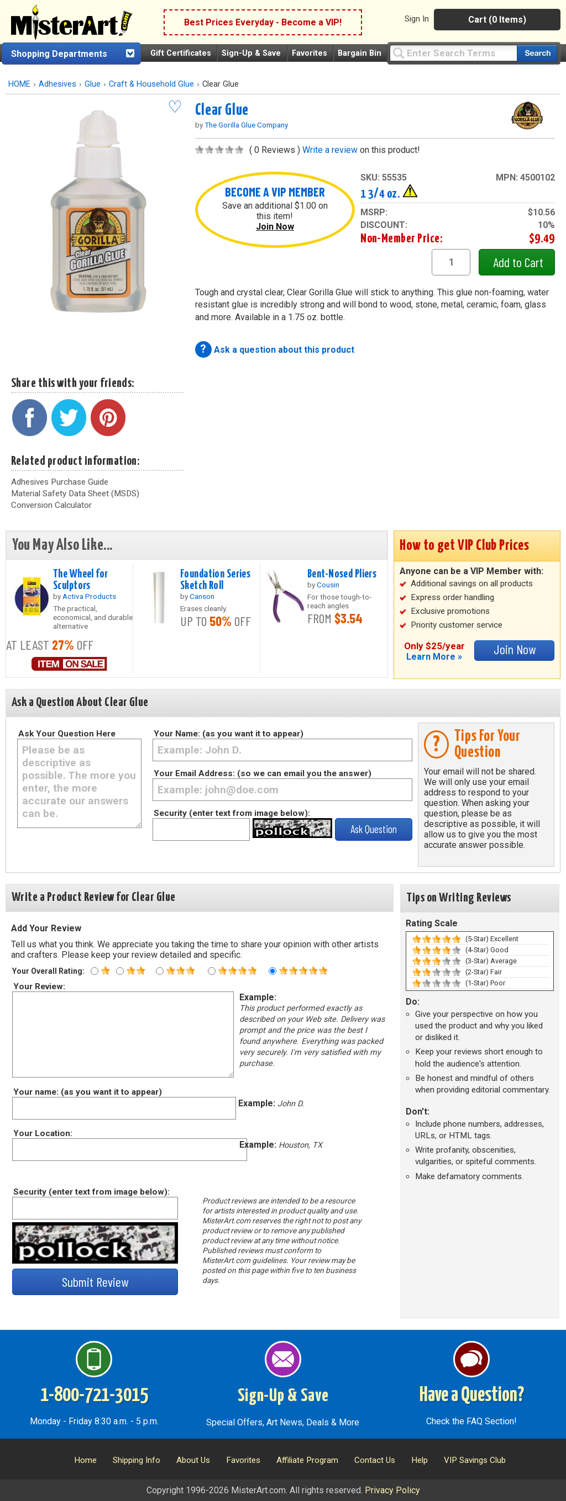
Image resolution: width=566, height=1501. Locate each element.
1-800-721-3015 (94, 1395)
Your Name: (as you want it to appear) (228, 734)
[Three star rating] (159, 971)
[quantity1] (451, 262)
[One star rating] (94, 971)
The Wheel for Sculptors (80, 580)
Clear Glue (222, 110)
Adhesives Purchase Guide (59, 482)
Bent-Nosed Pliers (341, 574)
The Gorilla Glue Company (246, 124)
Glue (93, 84)
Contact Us (374, 1460)
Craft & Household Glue (151, 84)
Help (419, 1460)
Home (85, 1460)
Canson (202, 596)
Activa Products (89, 596)
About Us (193, 1460)
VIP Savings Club (475, 1460)
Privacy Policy (392, 1490)
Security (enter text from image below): (232, 813)
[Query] (453, 53)
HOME (19, 84)
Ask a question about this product (284, 349)
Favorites (309, 53)
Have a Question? (472, 1395)
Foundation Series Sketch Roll (215, 580)
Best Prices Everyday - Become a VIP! (263, 22)
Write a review (330, 150)
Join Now (275, 226)
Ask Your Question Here (67, 734)
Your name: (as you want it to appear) (87, 1092)
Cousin (328, 584)
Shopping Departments (59, 54)
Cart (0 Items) (497, 19)
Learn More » (434, 656)
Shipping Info (136, 1460)
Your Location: (42, 1133)
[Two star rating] (120, 971)
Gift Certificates (180, 53)
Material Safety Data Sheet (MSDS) (75, 493)
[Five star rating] (272, 971)
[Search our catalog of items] (537, 53)
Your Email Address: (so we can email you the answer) (262, 773)
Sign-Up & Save (251, 53)
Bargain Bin (359, 53)
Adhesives (57, 84)
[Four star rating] (211, 971)
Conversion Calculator (51, 505)
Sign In (417, 19)
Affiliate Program (307, 1460)
